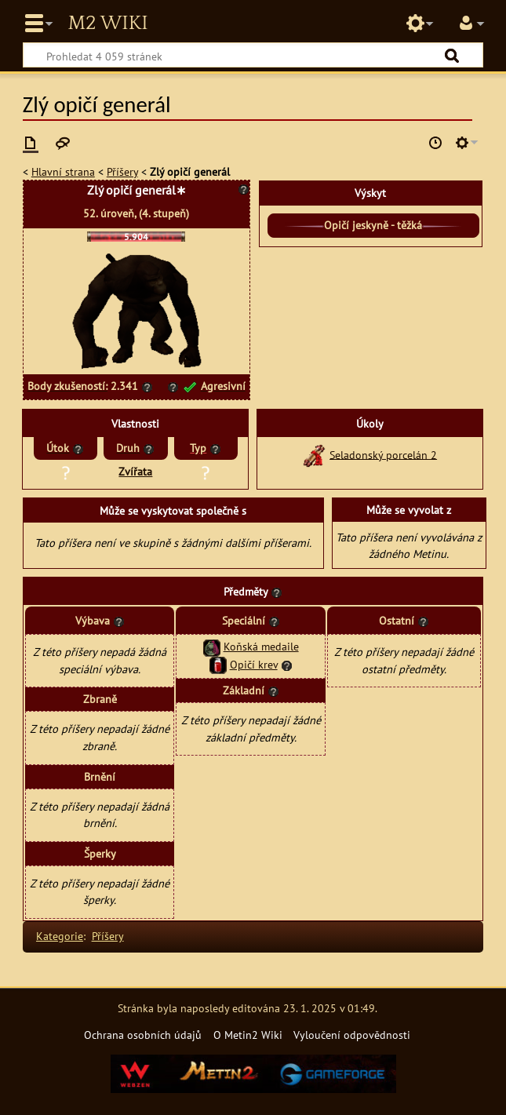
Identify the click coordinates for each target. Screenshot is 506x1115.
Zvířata (135, 471)
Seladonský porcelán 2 (383, 453)
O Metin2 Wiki (247, 1034)
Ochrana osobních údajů (143, 1034)
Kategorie (59, 935)
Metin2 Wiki (107, 23)
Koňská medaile (261, 646)
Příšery (122, 171)
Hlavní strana (63, 171)
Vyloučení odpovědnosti (351, 1034)
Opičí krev (254, 664)
